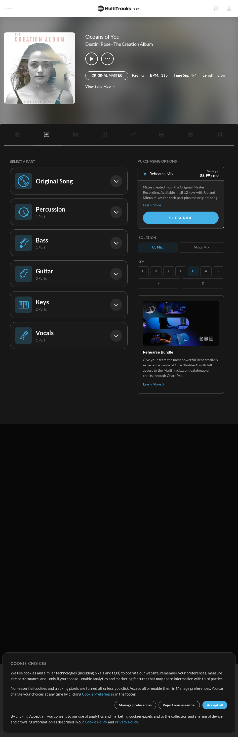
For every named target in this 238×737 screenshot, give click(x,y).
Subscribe (180, 217)
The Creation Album (133, 44)
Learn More (152, 205)
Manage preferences (135, 705)
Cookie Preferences (98, 694)
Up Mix (157, 247)
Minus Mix (201, 247)
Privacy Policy (126, 722)
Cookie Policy (96, 722)
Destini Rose (97, 44)
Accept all (215, 705)
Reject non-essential (179, 705)
